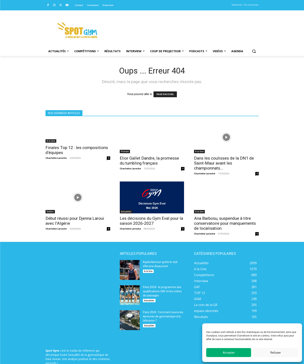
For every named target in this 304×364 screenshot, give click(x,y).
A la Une (51, 140)
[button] (254, 51)
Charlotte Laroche (56, 157)
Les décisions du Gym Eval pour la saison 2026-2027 (151, 221)
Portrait (125, 151)
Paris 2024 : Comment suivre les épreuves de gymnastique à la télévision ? (163, 316)
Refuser (275, 352)
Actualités (126, 211)
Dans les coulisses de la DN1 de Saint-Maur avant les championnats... (224, 163)
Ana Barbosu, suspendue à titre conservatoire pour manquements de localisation (225, 223)
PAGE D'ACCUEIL (165, 94)
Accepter (229, 352)
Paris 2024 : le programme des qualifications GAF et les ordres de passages (162, 291)
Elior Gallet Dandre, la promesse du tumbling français (149, 161)
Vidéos (50, 211)
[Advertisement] (179, 25)
